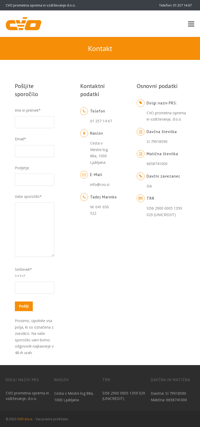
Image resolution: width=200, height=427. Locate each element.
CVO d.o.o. (25, 419)
